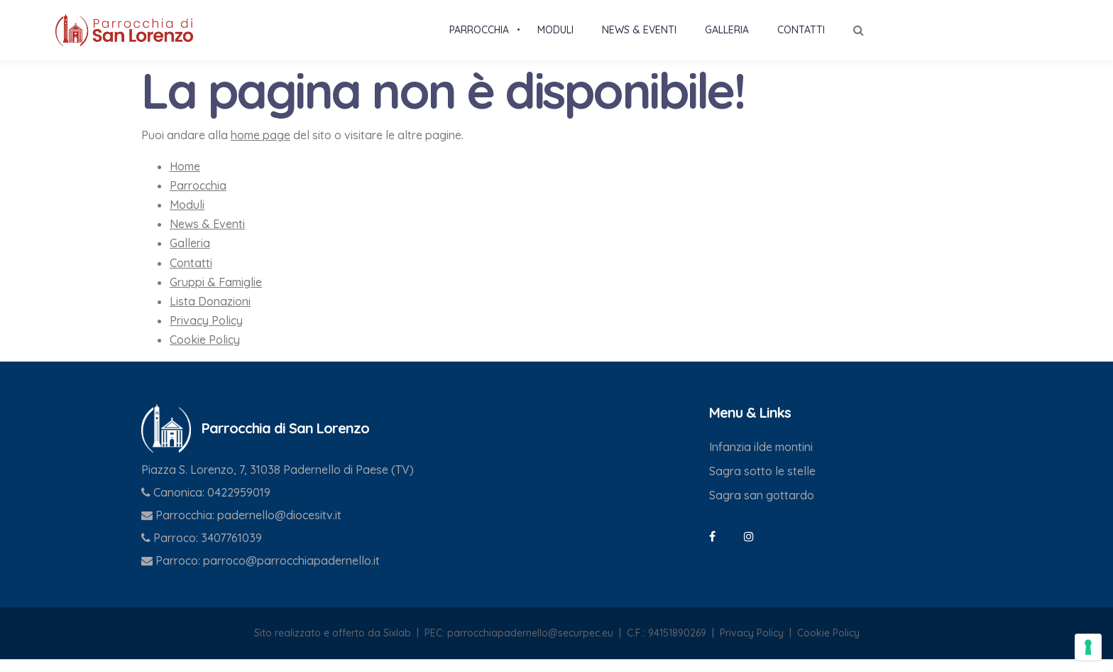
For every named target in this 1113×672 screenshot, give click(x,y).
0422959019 (238, 504)
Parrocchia (198, 197)
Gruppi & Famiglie (216, 294)
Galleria (190, 256)
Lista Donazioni (210, 313)
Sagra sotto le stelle (762, 483)
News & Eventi (207, 236)
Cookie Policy (205, 352)
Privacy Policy (206, 332)
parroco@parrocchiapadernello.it (291, 572)
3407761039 (231, 550)
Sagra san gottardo (761, 507)
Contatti (191, 275)
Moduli (187, 217)
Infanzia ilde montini (761, 459)
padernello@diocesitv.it (279, 527)
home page (260, 148)
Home (185, 178)
